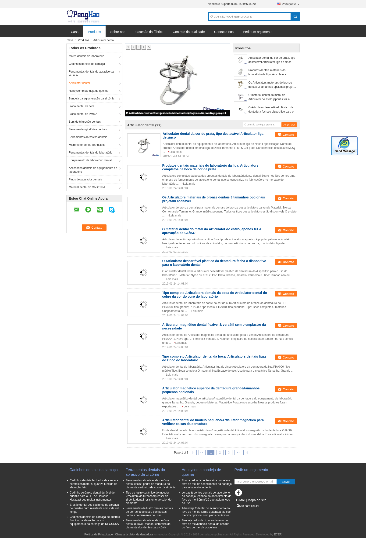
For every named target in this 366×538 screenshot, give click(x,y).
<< (202, 452)
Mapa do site (257, 500)
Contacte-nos (224, 32)
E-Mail (240, 500)
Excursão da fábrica (149, 32)
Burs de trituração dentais (85, 121)
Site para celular (247, 506)
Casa (75, 32)
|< (193, 452)
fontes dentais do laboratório (86, 56)
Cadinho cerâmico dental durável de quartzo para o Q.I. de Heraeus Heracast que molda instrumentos (92, 496)
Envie (286, 481)
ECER (278, 534)
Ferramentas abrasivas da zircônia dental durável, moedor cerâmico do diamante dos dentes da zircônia (148, 524)
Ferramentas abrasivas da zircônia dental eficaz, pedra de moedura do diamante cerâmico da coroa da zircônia (151, 484)
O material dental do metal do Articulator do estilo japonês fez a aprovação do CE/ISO (269, 97)
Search (295, 16)
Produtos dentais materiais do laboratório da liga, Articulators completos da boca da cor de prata (270, 73)
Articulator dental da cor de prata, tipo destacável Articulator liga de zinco (272, 60)
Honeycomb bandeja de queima (88, 90)
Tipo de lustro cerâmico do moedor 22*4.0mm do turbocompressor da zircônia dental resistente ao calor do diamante (148, 498)
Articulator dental (79, 83)
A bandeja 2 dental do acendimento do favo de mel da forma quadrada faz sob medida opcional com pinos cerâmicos (206, 512)
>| (247, 452)
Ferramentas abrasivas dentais (88, 137)
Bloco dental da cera (81, 106)
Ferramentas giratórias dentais (88, 129)
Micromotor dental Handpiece (87, 144)
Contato (288, 134)
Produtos (94, 32)
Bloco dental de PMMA (83, 114)
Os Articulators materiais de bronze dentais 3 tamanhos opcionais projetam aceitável (273, 85)
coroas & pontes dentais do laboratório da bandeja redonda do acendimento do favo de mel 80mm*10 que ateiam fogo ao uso (206, 498)
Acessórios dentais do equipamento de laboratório (93, 169)
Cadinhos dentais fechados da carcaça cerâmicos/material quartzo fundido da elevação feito (94, 484)
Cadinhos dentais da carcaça (87, 64)
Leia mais (175, 152)
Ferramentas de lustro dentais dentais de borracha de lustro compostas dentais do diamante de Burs (149, 512)
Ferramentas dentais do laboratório (91, 152)
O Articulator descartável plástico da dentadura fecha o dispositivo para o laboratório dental (177, 113)
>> (237, 452)
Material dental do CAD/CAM (87, 187)
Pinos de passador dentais (85, 179)
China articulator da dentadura (134, 534)
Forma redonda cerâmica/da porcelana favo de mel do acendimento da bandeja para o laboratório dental (207, 484)
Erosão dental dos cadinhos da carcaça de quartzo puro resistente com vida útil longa (94, 508)
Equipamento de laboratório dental (90, 160)
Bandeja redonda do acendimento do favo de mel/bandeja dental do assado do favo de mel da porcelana (205, 524)
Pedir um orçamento (257, 32)
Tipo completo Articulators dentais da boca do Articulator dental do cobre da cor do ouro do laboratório (214, 294)
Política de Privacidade (98, 534)
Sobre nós (117, 32)
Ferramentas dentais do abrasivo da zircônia (91, 73)
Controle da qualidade (189, 32)
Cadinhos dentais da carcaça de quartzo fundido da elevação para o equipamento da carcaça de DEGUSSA (95, 520)
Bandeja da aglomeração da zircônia (91, 98)
